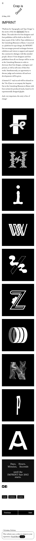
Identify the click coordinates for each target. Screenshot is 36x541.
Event (4, 497)
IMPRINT (20, 32)
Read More (15, 536)
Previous (7, 512)
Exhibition (12, 497)
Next (30, 512)
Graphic (20, 497)
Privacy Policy (10, 530)
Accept (22, 537)
